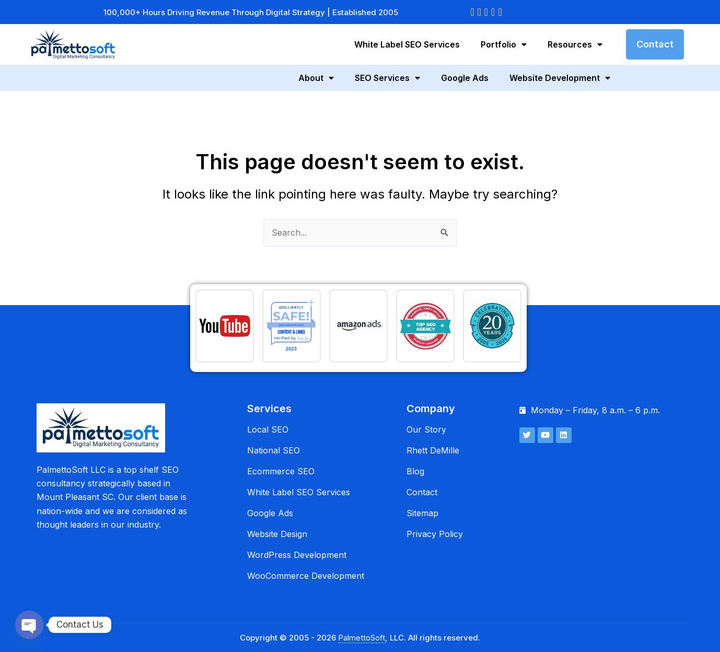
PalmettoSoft (361, 638)
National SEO (273, 450)
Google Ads (465, 78)
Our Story (426, 429)
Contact (422, 492)
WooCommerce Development (305, 575)
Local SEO (267, 429)
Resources (575, 44)
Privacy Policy (435, 534)
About (316, 78)
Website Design (277, 534)
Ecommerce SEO (281, 471)
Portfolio (504, 44)
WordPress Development (296, 555)
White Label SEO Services (407, 44)
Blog (415, 471)
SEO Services (387, 78)
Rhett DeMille (433, 450)
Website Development (559, 78)
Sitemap (422, 513)
